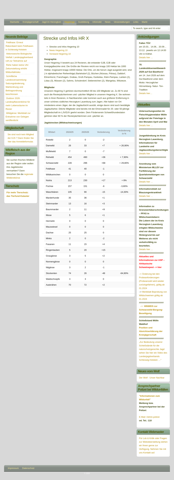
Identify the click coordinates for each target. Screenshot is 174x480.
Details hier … (146, 57)
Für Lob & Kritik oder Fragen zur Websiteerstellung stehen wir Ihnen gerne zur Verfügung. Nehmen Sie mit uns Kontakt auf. (153, 445)
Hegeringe (70, 22)
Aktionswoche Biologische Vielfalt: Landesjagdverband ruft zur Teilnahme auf (19, 57)
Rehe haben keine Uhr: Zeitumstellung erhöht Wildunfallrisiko (17, 68)
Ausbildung (83, 22)
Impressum (13, 468)
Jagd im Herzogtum (51, 22)
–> (151, 310)
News (107, 22)
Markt (144, 22)
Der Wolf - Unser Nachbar (151, 377)
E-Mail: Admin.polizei (149, 417)
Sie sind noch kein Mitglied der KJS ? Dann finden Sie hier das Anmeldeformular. (20, 138)
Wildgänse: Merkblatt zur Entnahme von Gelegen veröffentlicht (18, 117)
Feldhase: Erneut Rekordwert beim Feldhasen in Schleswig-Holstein (19, 46)
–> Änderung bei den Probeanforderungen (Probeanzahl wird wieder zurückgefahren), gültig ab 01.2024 (151, 281)
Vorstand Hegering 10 (60, 54)
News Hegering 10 (58, 50)
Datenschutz (28, 468)
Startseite (14, 22)
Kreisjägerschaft (30, 22)
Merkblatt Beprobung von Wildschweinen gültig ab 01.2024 (153, 295)
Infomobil (96, 22)
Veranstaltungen (122, 22)
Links (135, 22)
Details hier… (146, 93)
